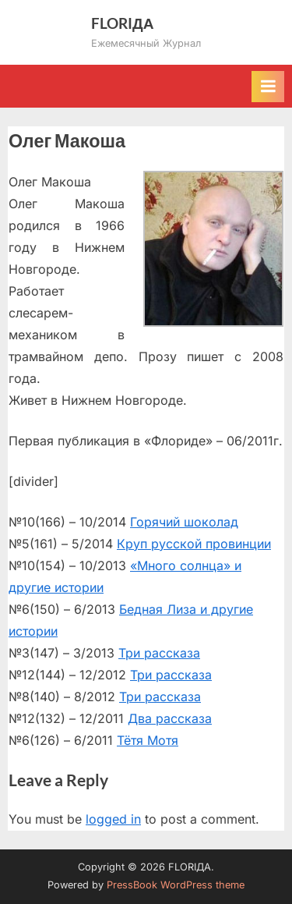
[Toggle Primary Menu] (268, 86)
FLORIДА (122, 23)
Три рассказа (159, 653)
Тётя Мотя (147, 740)
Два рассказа (170, 718)
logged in (113, 819)
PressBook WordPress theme (176, 885)
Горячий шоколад (184, 522)
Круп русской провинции (194, 543)
